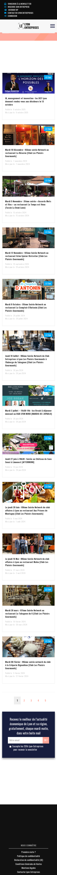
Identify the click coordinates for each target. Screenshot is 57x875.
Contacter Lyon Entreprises (18, 12)
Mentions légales (29, 867)
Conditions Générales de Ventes (28, 863)
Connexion (10, 15)
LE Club (48, 77)
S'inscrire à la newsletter (17, 3)
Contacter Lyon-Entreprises (28, 871)
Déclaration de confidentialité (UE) (28, 859)
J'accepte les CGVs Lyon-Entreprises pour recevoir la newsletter (26, 748)
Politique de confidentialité (28, 856)
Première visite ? (28, 851)
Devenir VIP (11, 9)
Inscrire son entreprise (16, 6)
